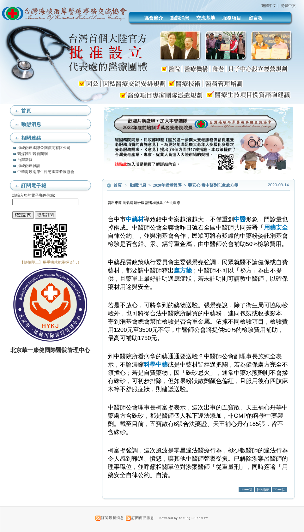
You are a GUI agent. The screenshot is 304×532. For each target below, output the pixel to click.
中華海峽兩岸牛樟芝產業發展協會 (45, 172)
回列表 (263, 489)
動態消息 (179, 18)
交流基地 (205, 18)
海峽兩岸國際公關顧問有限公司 (43, 148)
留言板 (255, 18)
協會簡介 (153, 18)
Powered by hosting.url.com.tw (183, 518)
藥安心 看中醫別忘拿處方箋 (213, 185)
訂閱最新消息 (112, 518)
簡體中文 (288, 5)
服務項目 (231, 18)
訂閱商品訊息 (142, 518)
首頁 (117, 185)
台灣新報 (25, 160)
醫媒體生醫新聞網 (32, 154)
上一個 (246, 489)
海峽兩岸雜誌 (28, 166)
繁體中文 (269, 5)
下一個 (279, 489)
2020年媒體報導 (168, 185)
